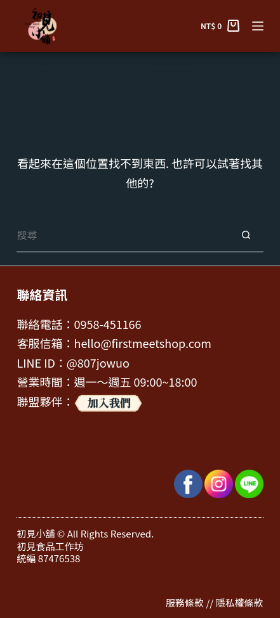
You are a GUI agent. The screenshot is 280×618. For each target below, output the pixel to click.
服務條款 (185, 602)
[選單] (257, 26)
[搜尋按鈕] (246, 234)
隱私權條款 (239, 602)
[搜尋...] (122, 234)
